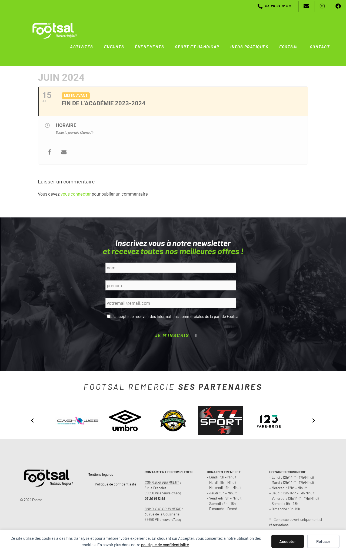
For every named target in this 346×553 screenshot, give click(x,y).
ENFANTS (114, 46)
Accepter (287, 541)
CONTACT (320, 46)
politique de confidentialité (165, 544)
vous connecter (76, 193)
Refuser (323, 541)
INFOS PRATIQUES (249, 46)
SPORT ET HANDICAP (197, 46)
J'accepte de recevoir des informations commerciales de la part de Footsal (175, 316)
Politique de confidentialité (115, 484)
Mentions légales (100, 474)
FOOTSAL (289, 46)
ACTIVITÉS (81, 46)
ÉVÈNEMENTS (149, 46)
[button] (32, 420)
